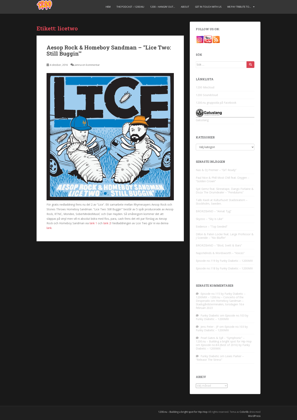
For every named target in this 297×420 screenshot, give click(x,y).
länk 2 (107, 223)
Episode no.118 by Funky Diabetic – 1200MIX (224, 268)
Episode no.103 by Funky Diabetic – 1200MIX (222, 317)
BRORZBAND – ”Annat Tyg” (213, 211)
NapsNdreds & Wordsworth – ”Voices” (220, 253)
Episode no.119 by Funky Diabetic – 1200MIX (224, 261)
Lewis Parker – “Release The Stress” (220, 357)
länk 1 (93, 223)
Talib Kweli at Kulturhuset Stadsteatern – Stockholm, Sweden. (222, 201)
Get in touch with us (208, 6)
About (185, 6)
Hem (108, 6)
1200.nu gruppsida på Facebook (216, 102)
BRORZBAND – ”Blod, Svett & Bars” (219, 245)
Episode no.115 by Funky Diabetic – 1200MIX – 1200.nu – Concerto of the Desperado (221, 297)
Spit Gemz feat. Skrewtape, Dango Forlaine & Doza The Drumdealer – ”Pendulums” (225, 190)
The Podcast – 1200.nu (130, 6)
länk (49, 228)
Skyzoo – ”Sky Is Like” (209, 219)
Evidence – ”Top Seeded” (211, 226)
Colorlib (244, 412)
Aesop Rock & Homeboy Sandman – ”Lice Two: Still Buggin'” (109, 50)
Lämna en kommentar (87, 65)
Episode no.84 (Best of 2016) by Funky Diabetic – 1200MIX (223, 346)
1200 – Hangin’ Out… (162, 6)
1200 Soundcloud (207, 95)
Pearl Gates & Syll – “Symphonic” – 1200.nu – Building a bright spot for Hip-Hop (224, 339)
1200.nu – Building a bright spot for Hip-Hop (183, 412)
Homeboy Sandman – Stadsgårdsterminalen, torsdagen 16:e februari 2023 (220, 304)
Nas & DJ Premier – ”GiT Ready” (216, 170)
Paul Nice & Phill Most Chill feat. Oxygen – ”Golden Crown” (222, 179)
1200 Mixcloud (205, 87)
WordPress (254, 416)
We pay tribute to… (239, 6)
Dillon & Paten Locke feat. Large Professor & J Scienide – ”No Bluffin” (225, 236)
